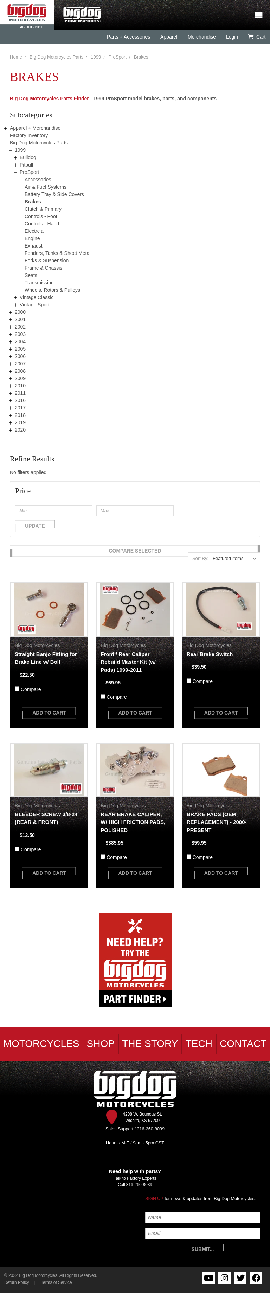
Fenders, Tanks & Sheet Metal (57, 253)
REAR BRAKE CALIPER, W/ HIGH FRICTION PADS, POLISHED (133, 822)
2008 (20, 371)
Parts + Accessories (128, 37)
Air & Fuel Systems (45, 187)
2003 (20, 334)
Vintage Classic (36, 297)
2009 (20, 378)
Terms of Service (56, 1282)
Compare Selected (135, 551)
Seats (31, 275)
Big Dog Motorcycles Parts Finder (49, 98)
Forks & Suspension (47, 260)
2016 (20, 400)
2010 (20, 385)
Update (35, 526)
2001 (20, 319)
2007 (20, 363)
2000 (20, 312)
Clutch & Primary (43, 209)
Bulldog (28, 157)
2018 (20, 415)
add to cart (49, 713)
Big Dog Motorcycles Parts (56, 57)
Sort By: (200, 558)
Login (232, 37)
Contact (243, 1043)
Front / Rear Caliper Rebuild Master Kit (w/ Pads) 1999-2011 (128, 662)
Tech (199, 1043)
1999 (96, 57)
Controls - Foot (41, 216)
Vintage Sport (35, 304)
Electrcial (35, 231)
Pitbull (26, 165)
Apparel (168, 37)
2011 (20, 393)
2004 (20, 341)
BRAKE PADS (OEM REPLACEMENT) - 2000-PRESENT (217, 822)
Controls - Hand (42, 223)
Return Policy (16, 1282)
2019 (20, 422)
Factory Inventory (29, 135)
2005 (20, 349)
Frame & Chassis (43, 268)
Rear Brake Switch (210, 654)
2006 (20, 356)
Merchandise (201, 37)
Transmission (39, 282)
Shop (101, 1043)
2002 (20, 327)
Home (16, 57)
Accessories (38, 179)
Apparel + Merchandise (35, 128)
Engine (32, 238)
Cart (256, 37)
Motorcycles (41, 1043)
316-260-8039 (139, 1184)
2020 (20, 430)
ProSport (118, 57)
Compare (31, 689)
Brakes (141, 57)
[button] (135, 490)
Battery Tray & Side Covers (54, 194)
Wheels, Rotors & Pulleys (52, 290)
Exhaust (34, 246)
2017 (20, 408)
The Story (150, 1043)
